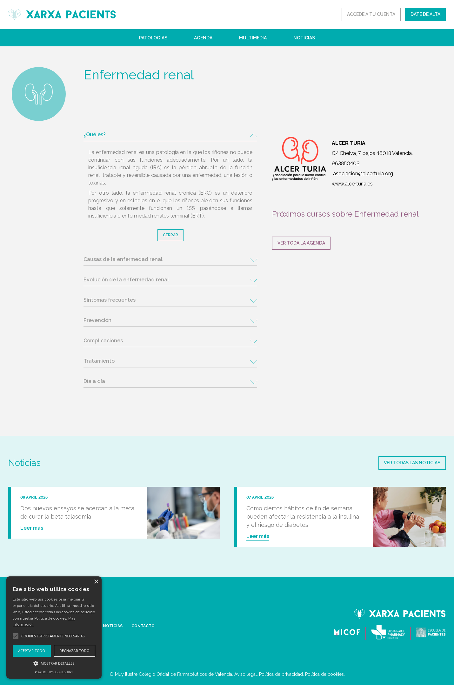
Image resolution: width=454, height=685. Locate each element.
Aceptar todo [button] (31, 650)
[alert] (54, 627)
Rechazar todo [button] (75, 650)
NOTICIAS (113, 626)
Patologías (153, 37)
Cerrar (170, 235)
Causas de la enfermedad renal (123, 259)
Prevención (97, 320)
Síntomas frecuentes (109, 300)
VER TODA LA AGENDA (301, 242)
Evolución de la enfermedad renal (126, 280)
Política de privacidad (281, 674)
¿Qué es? (94, 134)
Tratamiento (99, 361)
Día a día (94, 381)
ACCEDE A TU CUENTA (371, 14)
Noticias (304, 37)
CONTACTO (143, 626)
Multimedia (253, 37)
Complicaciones (103, 341)
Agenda (203, 37)
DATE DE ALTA (425, 14)
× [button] (96, 582)
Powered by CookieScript (54, 672)
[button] (54, 663)
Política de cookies (324, 674)
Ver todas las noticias (412, 462)
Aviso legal (245, 674)
